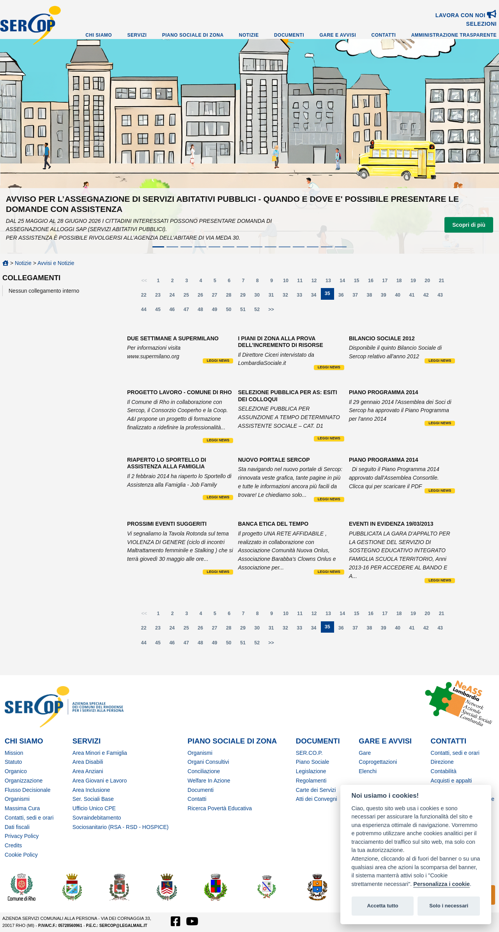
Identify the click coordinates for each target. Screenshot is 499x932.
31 (274, 296)
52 (259, 311)
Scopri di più (468, 225)
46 (174, 311)
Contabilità (444, 771)
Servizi (137, 35)
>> (271, 309)
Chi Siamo (98, 35)
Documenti (289, 35)
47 (189, 311)
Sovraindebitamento (97, 818)
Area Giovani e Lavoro (100, 780)
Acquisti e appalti (451, 780)
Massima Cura (22, 808)
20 (430, 282)
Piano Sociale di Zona (193, 35)
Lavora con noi (466, 15)
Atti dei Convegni (316, 799)
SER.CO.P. (309, 753)
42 (428, 296)
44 (146, 311)
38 (372, 296)
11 (302, 282)
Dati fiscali (17, 827)
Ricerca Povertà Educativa (220, 808)
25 (189, 296)
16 (373, 282)
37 (357, 296)
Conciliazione (204, 771)
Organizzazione (23, 780)
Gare (365, 753)
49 (217, 311)
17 (387, 282)
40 (400, 296)
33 (302, 296)
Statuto (13, 762)
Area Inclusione (91, 790)
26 (203, 296)
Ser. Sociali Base (93, 799)
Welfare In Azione (209, 780)
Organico (16, 771)
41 (414, 296)
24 (174, 296)
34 (316, 296)
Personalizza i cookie (441, 884)
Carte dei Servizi (316, 790)
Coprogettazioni (378, 762)
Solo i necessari (448, 906)
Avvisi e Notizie (55, 263)
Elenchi (368, 771)
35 (329, 295)
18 (401, 282)
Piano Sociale (312, 762)
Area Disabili (88, 762)
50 (231, 311)
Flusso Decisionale (28, 790)
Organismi (17, 799)
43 (442, 296)
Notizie (249, 35)
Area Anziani (88, 771)
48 (203, 311)
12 (316, 282)
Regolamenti (311, 780)
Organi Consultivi (208, 762)
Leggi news (218, 361)
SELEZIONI (481, 24)
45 (160, 311)
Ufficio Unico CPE (94, 808)
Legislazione (311, 771)
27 (217, 296)
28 (231, 296)
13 (331, 282)
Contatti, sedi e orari (29, 818)
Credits (13, 845)
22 (146, 296)
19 (416, 282)
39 (386, 296)
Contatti (384, 35)
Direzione (442, 762)
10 (288, 282)
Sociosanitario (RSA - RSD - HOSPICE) (121, 827)
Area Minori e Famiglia (100, 753)
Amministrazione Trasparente (454, 35)
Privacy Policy (22, 836)
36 (343, 296)
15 (359, 282)
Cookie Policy (21, 855)
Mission (14, 753)
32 (288, 296)
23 (160, 296)
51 (245, 311)
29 (245, 296)
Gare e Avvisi (337, 35)
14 (345, 282)
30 (259, 296)
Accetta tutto (382, 906)
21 (444, 282)
